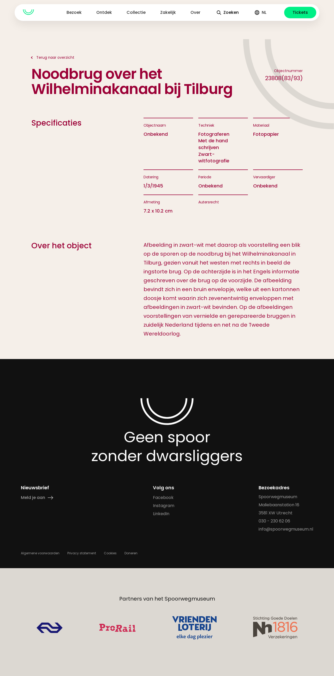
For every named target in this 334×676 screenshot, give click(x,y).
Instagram (163, 506)
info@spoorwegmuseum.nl (286, 529)
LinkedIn (161, 514)
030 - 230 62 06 (274, 521)
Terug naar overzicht (55, 57)
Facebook (163, 498)
